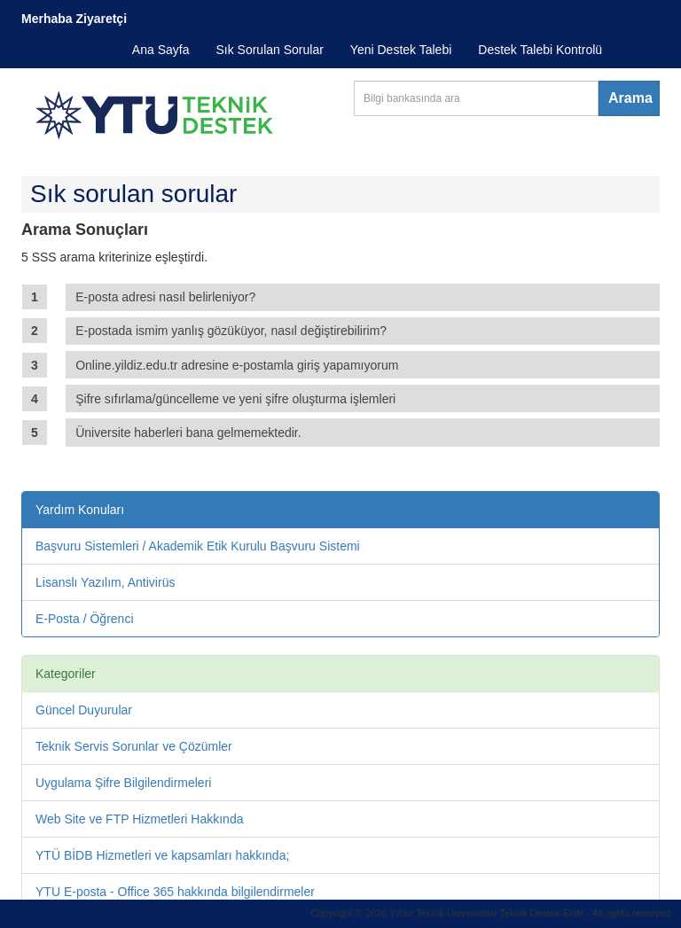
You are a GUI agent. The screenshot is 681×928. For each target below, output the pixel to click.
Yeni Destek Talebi (400, 50)
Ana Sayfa (161, 50)
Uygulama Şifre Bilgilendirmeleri (123, 783)
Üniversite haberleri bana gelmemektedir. (188, 432)
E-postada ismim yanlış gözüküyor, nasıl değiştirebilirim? (231, 331)
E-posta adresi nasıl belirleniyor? (165, 297)
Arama (630, 97)
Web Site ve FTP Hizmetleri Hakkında (139, 819)
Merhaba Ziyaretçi (74, 19)
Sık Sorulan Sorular (269, 50)
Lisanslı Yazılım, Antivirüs (105, 582)
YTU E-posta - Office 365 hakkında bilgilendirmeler (175, 892)
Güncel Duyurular (83, 710)
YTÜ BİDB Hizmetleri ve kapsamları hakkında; (162, 855)
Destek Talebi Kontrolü (540, 50)
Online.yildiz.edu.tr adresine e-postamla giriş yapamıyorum (236, 365)
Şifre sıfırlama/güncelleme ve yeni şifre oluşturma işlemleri (235, 399)
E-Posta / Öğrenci (84, 619)
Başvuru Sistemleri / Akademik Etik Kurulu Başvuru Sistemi (197, 546)
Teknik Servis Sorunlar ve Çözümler (133, 746)
